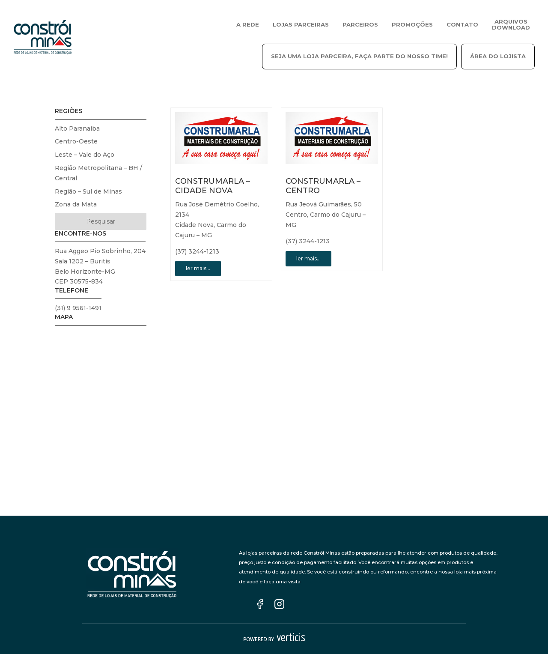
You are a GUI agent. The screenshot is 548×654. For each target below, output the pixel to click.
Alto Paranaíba (77, 128)
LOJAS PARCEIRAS (301, 24)
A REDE (247, 24)
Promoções (412, 24)
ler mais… (198, 268)
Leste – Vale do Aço (84, 154)
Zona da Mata (76, 204)
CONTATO (462, 24)
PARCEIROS (360, 24)
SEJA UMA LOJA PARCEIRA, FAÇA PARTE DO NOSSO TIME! (359, 56)
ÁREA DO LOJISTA (498, 56)
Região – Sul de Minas (88, 191)
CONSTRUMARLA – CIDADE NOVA (212, 185)
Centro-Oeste (76, 141)
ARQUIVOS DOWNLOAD (511, 24)
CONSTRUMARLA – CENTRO (323, 185)
